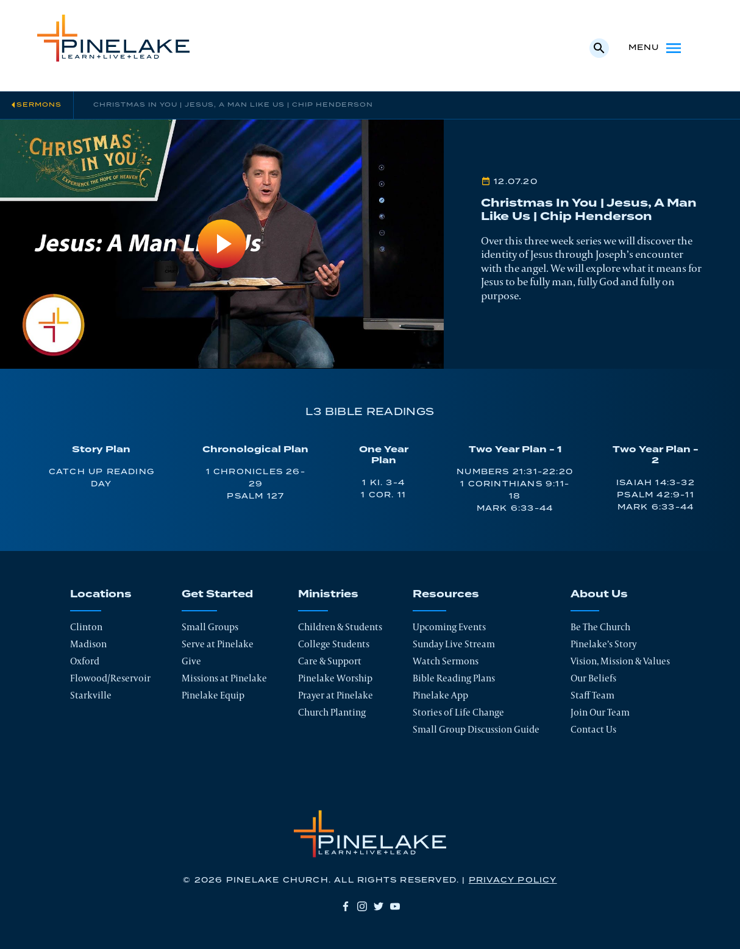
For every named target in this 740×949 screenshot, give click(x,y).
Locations (101, 594)
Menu (656, 48)
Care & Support (329, 661)
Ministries (328, 594)
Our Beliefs (593, 678)
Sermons (39, 105)
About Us (599, 594)
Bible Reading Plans (454, 678)
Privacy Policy (513, 880)
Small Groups (210, 626)
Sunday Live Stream (454, 644)
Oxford (84, 661)
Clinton (86, 626)
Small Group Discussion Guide (476, 729)
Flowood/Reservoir (110, 678)
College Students (333, 644)
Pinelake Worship (335, 678)
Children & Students (340, 626)
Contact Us (593, 729)
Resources (446, 594)
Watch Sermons (446, 661)
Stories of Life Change (458, 712)
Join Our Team (600, 712)
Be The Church (600, 626)
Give (191, 661)
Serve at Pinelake (218, 644)
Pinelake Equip (213, 695)
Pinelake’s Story (603, 644)
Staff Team (592, 695)
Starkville (91, 695)
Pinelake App (440, 695)
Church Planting (332, 712)
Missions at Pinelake (224, 678)
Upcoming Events (449, 626)
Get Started (217, 594)
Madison (88, 644)
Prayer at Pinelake (335, 695)
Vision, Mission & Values (620, 661)
